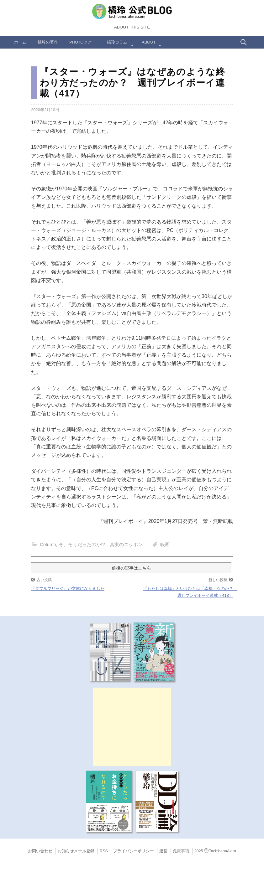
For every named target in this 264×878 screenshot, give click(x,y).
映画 (165, 544)
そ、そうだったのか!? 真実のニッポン (101, 544)
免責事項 (181, 851)
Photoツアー (82, 42)
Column (48, 544)
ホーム (20, 42)
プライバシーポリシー (133, 851)
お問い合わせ (40, 851)
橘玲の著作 (48, 42)
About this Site (132, 27)
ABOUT (149, 42)
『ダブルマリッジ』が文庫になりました (67, 588)
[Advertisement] (132, 727)
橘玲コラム (117, 42)
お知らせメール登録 (76, 851)
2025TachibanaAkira (215, 851)
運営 (163, 851)
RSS (104, 851)
